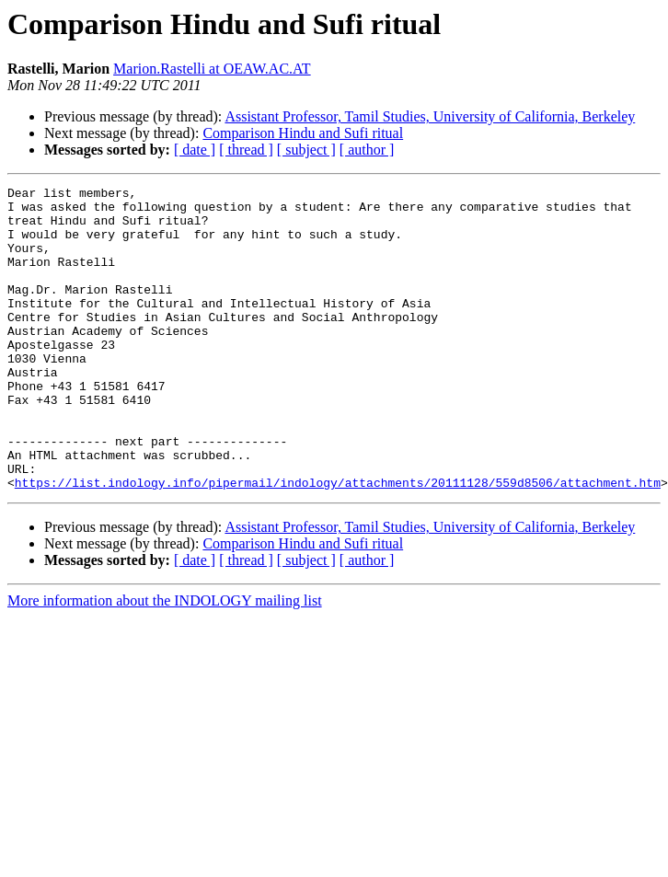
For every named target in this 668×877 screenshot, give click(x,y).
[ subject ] (306, 149)
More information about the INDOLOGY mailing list (164, 661)
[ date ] (194, 149)
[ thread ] (246, 149)
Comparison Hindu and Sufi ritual (302, 133)
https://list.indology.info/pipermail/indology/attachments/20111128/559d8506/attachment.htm (338, 543)
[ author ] (367, 149)
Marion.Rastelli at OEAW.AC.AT (212, 68)
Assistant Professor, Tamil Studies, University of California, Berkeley (430, 116)
